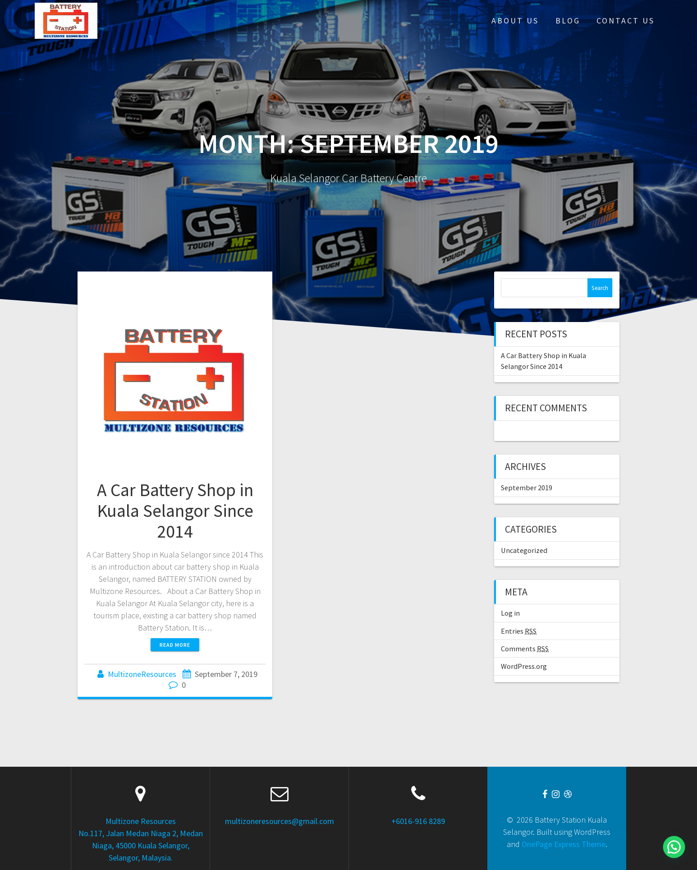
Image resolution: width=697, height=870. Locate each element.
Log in (510, 612)
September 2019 (526, 487)
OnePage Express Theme (563, 844)
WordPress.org (524, 666)
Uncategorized (524, 550)
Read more (175, 644)
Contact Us (625, 20)
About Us (515, 20)
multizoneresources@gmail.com (279, 821)
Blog (567, 20)
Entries (519, 630)
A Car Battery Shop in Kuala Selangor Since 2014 (175, 510)
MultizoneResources (142, 674)
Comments (525, 648)
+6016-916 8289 (418, 821)
